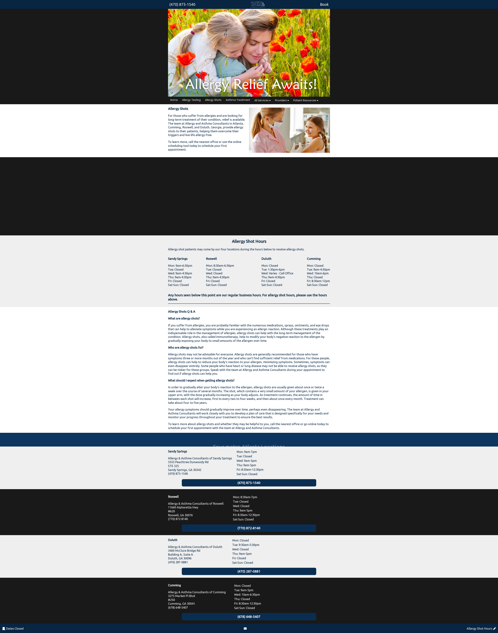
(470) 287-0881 (249, 572)
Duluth (172, 540)
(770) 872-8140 (249, 529)
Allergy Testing (191, 100)
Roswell (173, 497)
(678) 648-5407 (249, 618)
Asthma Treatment (238, 100)
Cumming (174, 586)
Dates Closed (13, 628)
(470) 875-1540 (249, 483)
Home (174, 100)
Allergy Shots (213, 100)
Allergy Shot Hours (481, 628)
